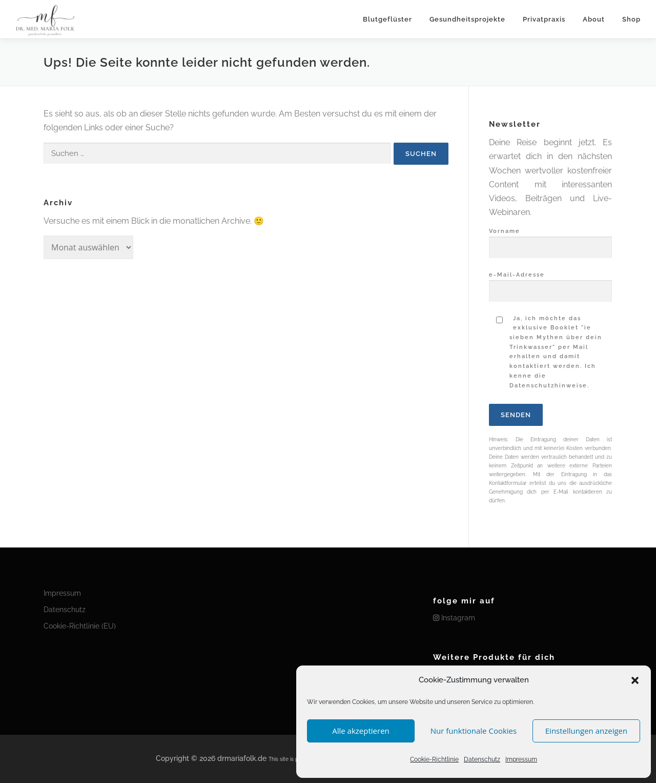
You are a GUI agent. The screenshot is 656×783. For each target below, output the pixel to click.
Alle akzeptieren (360, 731)
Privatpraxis (544, 19)
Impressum (521, 759)
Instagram (454, 618)
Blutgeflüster (387, 19)
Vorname (550, 239)
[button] (635, 680)
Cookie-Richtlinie (434, 759)
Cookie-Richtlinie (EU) (80, 626)
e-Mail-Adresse (550, 283)
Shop (631, 19)
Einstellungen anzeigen (586, 731)
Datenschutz (482, 759)
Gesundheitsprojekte (467, 19)
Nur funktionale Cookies (473, 731)
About (594, 19)
